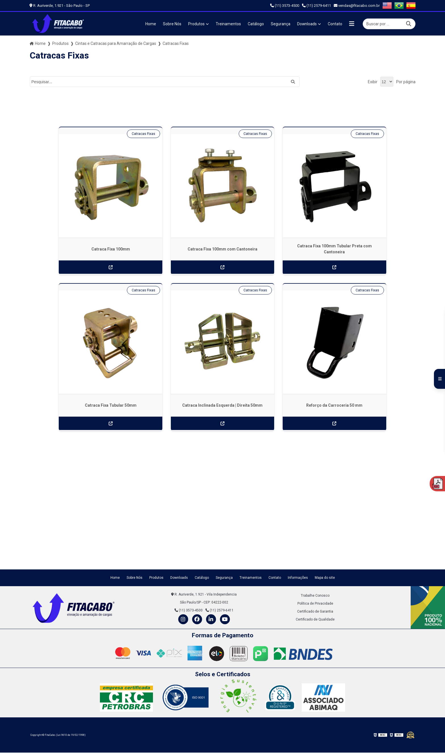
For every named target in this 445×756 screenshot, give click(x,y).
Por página (405, 82)
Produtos (196, 24)
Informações (298, 553)
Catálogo (255, 24)
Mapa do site (325, 553)
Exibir (372, 82)
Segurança (280, 24)
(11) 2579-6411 (316, 5)
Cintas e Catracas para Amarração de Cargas (115, 43)
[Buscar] (409, 23)
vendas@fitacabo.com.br (357, 5)
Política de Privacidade (315, 579)
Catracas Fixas (101, 134)
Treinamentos (228, 24)
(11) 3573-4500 (284, 5)
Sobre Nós (172, 24)
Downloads (307, 24)
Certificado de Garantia (315, 587)
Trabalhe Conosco (315, 571)
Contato (335, 24)
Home (150, 24)
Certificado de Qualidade (315, 595)
